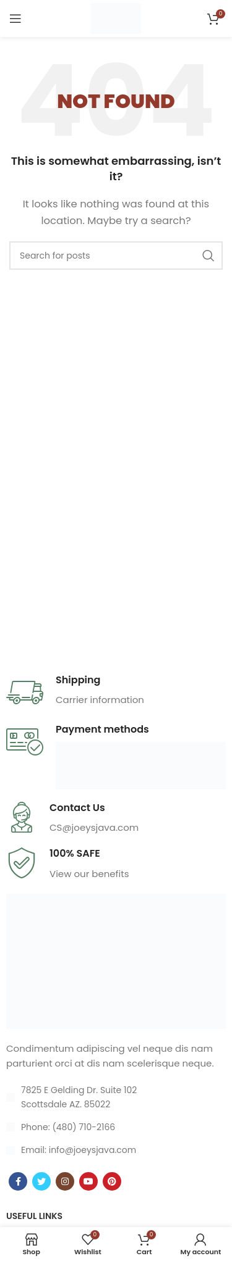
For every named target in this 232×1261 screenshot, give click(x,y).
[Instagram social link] (65, 1181)
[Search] (116, 255)
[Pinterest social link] (112, 1181)
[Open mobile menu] (15, 18)
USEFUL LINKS (34, 1216)
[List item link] (116, 1127)
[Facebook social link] (18, 1181)
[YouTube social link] (88, 1181)
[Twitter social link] (41, 1181)
